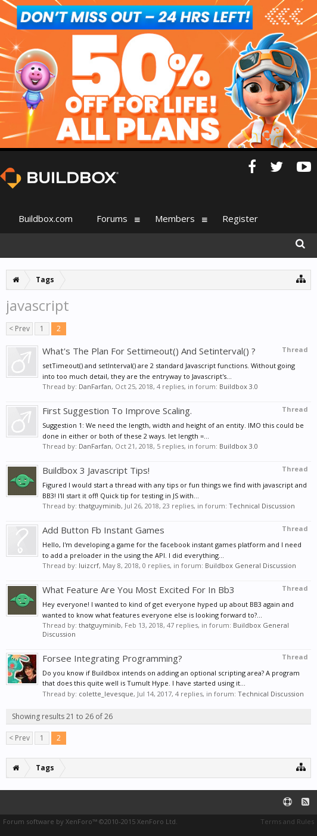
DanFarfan (95, 386)
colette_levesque (106, 693)
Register (240, 218)
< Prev (19, 328)
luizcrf (89, 565)
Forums (112, 218)
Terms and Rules (287, 821)
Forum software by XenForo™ (90, 821)
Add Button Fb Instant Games (103, 530)
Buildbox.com (45, 218)
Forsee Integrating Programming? (112, 658)
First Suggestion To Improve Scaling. (117, 411)
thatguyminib (100, 505)
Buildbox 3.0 (238, 386)
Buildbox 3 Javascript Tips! (96, 470)
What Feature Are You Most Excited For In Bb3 (138, 590)
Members (175, 218)
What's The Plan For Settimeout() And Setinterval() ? (149, 351)
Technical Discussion (262, 505)
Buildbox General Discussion (250, 565)
